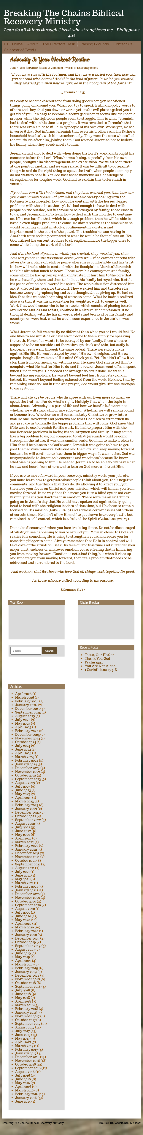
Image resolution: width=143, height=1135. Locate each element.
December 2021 (27, 853)
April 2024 (23, 753)
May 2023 (22, 794)
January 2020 (26, 934)
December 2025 (27, 708)
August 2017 (24, 1027)
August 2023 (25, 783)
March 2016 (24, 1090)
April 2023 (23, 797)
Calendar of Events (20, 50)
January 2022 (26, 849)
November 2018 (27, 979)
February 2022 (26, 846)
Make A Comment (51, 67)
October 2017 (25, 1020)
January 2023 (26, 809)
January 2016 (26, 1098)
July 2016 (22, 1075)
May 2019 (22, 957)
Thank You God (97, 658)
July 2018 (22, 990)
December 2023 (27, 768)
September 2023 (28, 779)
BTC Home (13, 44)
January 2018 (26, 1012)
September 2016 (28, 1068)
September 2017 (27, 1023)
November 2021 (27, 857)
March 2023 (24, 801)
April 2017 (23, 1042)
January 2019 (26, 972)
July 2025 (22, 720)
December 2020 (27, 894)
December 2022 (27, 812)
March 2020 (24, 927)
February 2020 (26, 931)
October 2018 (25, 983)
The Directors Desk (58, 44)
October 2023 (25, 775)
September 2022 (28, 820)
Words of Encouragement (81, 67)
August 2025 (25, 716)
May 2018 (22, 997)
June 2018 (23, 994)
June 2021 (23, 875)
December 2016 (27, 1057)
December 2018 (27, 975)
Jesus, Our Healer (99, 655)
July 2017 (22, 1031)
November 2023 (27, 771)
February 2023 (26, 805)
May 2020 (22, 920)
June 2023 (23, 790)
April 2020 (23, 923)
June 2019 (23, 953)
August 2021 (24, 868)
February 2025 (26, 731)
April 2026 (23, 694)
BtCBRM (32, 67)
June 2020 (23, 916)
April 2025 (23, 727)
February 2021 (26, 886)
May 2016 (22, 1083)
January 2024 (26, 764)
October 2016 (25, 1064)
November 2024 (27, 738)
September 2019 (28, 946)
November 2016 (27, 1060)
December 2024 (27, 734)
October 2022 (25, 816)
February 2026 (27, 701)
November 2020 (27, 897)
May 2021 (22, 879)
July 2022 (22, 827)
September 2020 (28, 905)
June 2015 (23, 1101)
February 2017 (26, 1049)
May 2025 (22, 723)
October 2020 (25, 901)
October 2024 (25, 742)
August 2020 (25, 909)
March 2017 (24, 1046)
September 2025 (28, 712)
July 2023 (22, 786)
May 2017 (22, 1038)
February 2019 (26, 968)
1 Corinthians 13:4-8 (101, 670)
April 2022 (23, 838)
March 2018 (24, 1005)
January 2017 (25, 1053)
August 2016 (25, 1072)
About (32, 44)
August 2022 (25, 823)
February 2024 (26, 760)
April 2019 (23, 960)
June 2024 (23, 749)
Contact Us (122, 44)
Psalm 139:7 (94, 662)
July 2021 (22, 871)
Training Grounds (94, 44)
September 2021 (27, 864)
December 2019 (27, 938)
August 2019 (25, 949)
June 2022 (23, 831)
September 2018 (28, 986)
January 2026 (26, 705)
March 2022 (24, 842)
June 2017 (23, 1035)
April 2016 (23, 1086)
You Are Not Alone (100, 666)
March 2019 (24, 964)
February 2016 (26, 1094)
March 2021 (24, 883)
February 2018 (26, 1009)
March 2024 (24, 757)
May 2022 (22, 834)
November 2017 (27, 1016)
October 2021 (25, 860)
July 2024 (22, 746)
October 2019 (25, 942)
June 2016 (23, 1079)
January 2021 (25, 890)
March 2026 (24, 697)
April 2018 (23, 1001)
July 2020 (22, 912)
